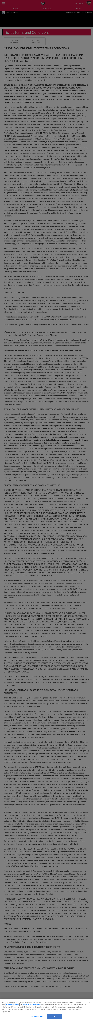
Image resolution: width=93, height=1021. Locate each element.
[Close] (89, 1002)
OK (54, 1016)
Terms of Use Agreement (32, 1004)
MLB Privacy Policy (12, 1004)
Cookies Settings (37, 1016)
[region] (46, 1010)
